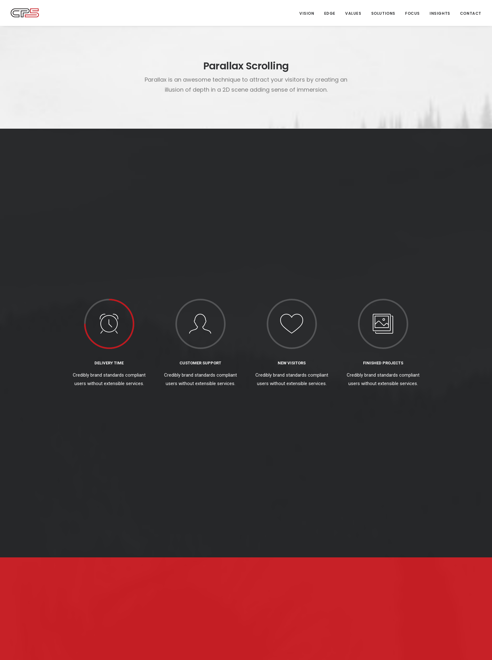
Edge (329, 13)
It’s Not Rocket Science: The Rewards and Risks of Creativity (289, 580)
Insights (440, 13)
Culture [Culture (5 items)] (375, 541)
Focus (412, 13)
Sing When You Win (271, 542)
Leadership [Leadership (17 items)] (399, 541)
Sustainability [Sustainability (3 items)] (382, 559)
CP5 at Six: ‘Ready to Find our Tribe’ (288, 559)
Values (353, 13)
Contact (470, 13)
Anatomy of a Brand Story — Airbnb (196, 593)
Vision (306, 13)
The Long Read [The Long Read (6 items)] (358, 568)
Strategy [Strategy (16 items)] (353, 559)
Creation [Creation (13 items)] (353, 541)
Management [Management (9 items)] (357, 550)
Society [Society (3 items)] (399, 550)
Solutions (383, 13)
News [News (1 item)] (380, 550)
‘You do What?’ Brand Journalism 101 (199, 602)
